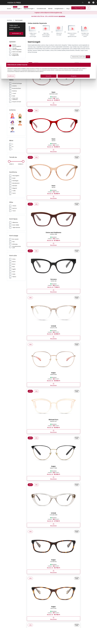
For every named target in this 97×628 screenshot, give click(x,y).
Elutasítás (48, 79)
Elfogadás (63, 79)
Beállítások (29, 79)
